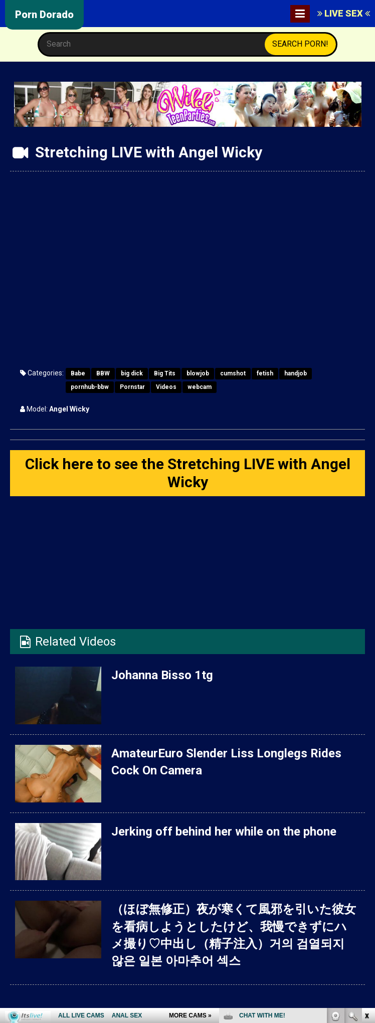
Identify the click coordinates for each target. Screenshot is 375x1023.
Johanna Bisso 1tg (162, 675)
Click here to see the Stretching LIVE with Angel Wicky (187, 473)
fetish (265, 373)
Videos (166, 386)
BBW (103, 373)
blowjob (197, 373)
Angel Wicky (69, 409)
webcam (200, 386)
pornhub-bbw (90, 386)
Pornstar (132, 386)
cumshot (233, 373)
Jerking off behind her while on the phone (223, 832)
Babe (78, 373)
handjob (295, 373)
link (366, 866)
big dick (132, 373)
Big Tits (164, 373)
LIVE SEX (343, 13)
